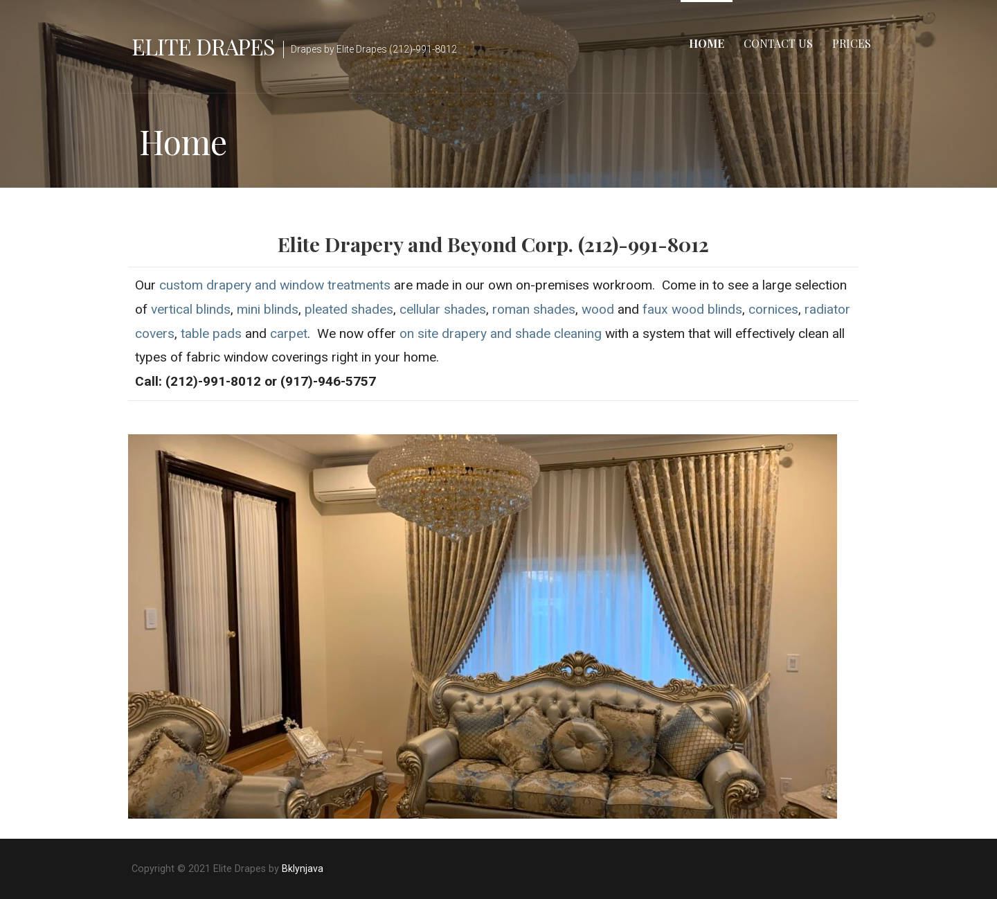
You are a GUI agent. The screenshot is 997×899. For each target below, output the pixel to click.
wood (598, 309)
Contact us (778, 43)
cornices (773, 309)
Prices (851, 43)
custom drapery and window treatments (274, 285)
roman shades (533, 309)
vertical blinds (191, 309)
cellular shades (442, 309)
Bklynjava (302, 868)
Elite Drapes (203, 46)
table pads (211, 333)
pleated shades (349, 309)
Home (706, 43)
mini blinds (267, 309)
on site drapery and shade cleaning (500, 333)
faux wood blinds (692, 309)
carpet (288, 333)
